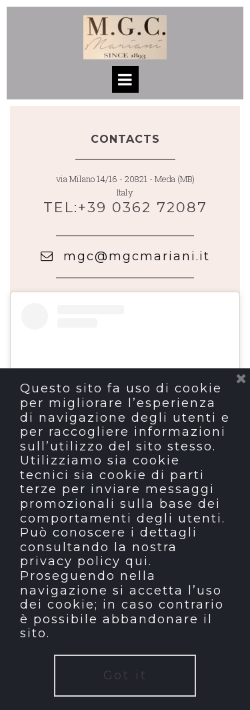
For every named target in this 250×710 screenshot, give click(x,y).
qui (137, 561)
